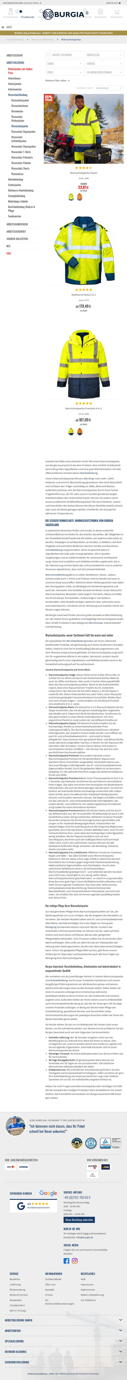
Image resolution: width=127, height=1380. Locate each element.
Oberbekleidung (15, 179)
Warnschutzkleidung (17, 95)
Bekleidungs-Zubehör (18, 201)
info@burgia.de (84, 1237)
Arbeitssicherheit (16, 231)
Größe (91, 64)
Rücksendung (17, 1289)
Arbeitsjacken (14, 84)
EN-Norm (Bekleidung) (99, 72)
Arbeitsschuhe (14, 55)
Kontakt (49, 1289)
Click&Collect (17, 1305)
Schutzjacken (14, 185)
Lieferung (15, 1284)
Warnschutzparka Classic (83, 172)
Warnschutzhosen (19, 106)
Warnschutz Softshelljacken (18, 139)
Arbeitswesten (15, 89)
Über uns (50, 1284)
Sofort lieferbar (62, 55)
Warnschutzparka (19, 126)
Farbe (50, 64)
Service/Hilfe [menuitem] (113, 3)
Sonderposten (14, 216)
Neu (8, 246)
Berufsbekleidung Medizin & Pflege (21, 209)
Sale (8, 253)
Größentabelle (53, 1279)
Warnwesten (17, 111)
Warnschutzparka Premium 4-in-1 (83, 408)
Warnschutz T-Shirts (21, 152)
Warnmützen (17, 174)
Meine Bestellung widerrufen (79, 1220)
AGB (83, 1279)
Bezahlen (15, 1279)
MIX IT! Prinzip (18, 1310)
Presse (49, 1294)
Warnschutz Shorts (20, 168)
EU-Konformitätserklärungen (59, 1301)
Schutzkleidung (53, 549)
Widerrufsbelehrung (92, 1294)
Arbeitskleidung (15, 63)
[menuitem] (41, 11)
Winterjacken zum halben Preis (20, 71)
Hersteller (93, 55)
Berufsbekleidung (76, 640)
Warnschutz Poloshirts (22, 157)
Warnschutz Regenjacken (23, 132)
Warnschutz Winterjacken (17, 119)
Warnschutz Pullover (21, 163)
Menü (9, 27)
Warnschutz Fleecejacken (23, 146)
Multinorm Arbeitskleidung (21, 190)
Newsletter (16, 1300)
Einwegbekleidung (16, 196)
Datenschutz (88, 1289)
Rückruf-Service (19, 1294)
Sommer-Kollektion (17, 239)
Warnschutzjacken (20, 100)
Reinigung (50, 927)
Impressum (87, 1284)
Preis (50, 72)
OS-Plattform (88, 1300)
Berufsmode (96, 622)
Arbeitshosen (14, 78)
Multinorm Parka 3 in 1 (84, 294)
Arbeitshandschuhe (17, 224)
